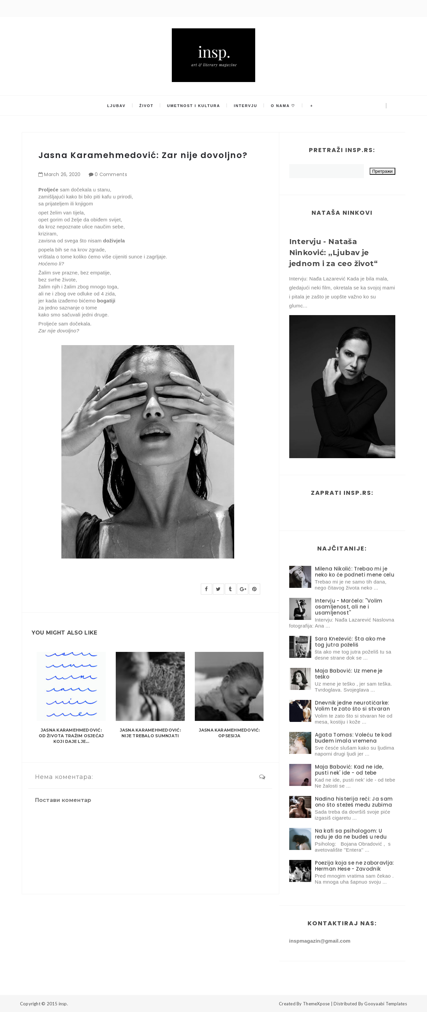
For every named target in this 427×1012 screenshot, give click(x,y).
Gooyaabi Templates (385, 1003)
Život (147, 106)
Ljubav (117, 106)
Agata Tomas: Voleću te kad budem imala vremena (353, 737)
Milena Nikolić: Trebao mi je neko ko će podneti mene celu (354, 571)
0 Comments (111, 174)
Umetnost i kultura (193, 106)
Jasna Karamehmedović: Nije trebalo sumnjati (150, 733)
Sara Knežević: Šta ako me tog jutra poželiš (350, 641)
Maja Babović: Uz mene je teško (349, 673)
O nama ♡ (283, 106)
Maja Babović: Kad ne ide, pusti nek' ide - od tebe (349, 769)
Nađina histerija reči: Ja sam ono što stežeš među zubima (354, 801)
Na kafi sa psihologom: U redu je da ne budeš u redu (351, 833)
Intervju (245, 106)
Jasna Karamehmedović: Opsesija (229, 733)
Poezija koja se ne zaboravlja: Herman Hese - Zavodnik (354, 865)
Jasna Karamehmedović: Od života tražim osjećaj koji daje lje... (71, 736)
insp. (63, 1003)
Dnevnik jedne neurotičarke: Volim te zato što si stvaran (352, 705)
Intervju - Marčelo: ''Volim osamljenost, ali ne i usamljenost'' (349, 606)
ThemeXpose (316, 1003)
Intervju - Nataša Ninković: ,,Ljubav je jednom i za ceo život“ (333, 252)
